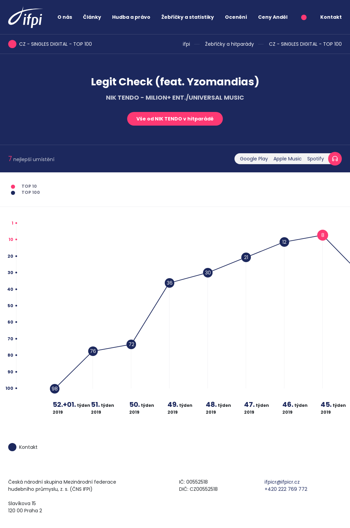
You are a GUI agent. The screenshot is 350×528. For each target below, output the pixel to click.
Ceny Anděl (272, 17)
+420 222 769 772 (286, 489)
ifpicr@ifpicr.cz (282, 482)
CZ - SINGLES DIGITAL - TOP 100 (305, 44)
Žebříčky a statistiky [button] (187, 17)
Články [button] (92, 17)
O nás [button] (64, 17)
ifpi (186, 44)
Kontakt (331, 17)
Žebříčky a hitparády (229, 44)
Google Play (254, 158)
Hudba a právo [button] (131, 17)
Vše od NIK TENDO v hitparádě (175, 118)
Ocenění (236, 17)
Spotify (315, 158)
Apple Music (287, 158)
